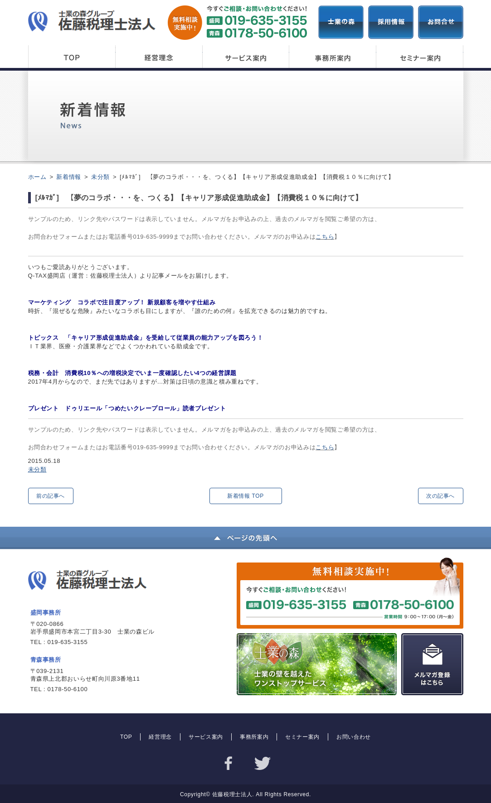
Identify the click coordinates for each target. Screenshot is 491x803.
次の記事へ (440, 496)
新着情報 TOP (245, 496)
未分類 (37, 469)
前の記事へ (50, 496)
